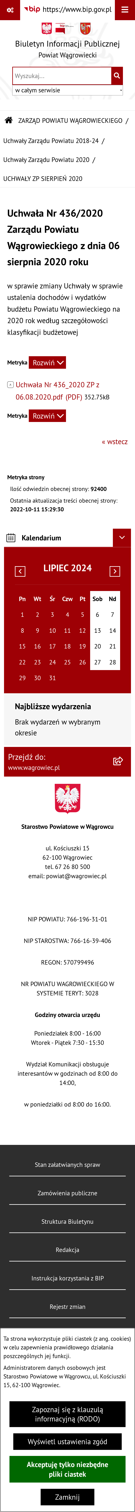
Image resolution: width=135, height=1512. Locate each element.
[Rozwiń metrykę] (47, 362)
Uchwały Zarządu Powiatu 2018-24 (51, 141)
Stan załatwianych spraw (67, 1164)
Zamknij (67, 1497)
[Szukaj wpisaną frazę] (117, 76)
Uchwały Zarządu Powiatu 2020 (46, 160)
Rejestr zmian (68, 1306)
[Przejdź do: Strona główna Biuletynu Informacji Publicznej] (8, 120)
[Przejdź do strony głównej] (67, 43)
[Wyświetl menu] (125, 10)
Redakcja (67, 1250)
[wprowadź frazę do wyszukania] (62, 76)
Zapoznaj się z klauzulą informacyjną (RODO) (67, 1414)
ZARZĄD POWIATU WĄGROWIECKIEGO (70, 120)
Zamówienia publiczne (67, 1193)
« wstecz (115, 441)
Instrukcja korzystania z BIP (67, 1278)
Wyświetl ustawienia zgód (67, 1441)
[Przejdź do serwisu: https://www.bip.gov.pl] (67, 9)
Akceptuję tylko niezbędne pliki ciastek (67, 1469)
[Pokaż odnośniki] (10, 10)
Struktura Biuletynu (67, 1221)
